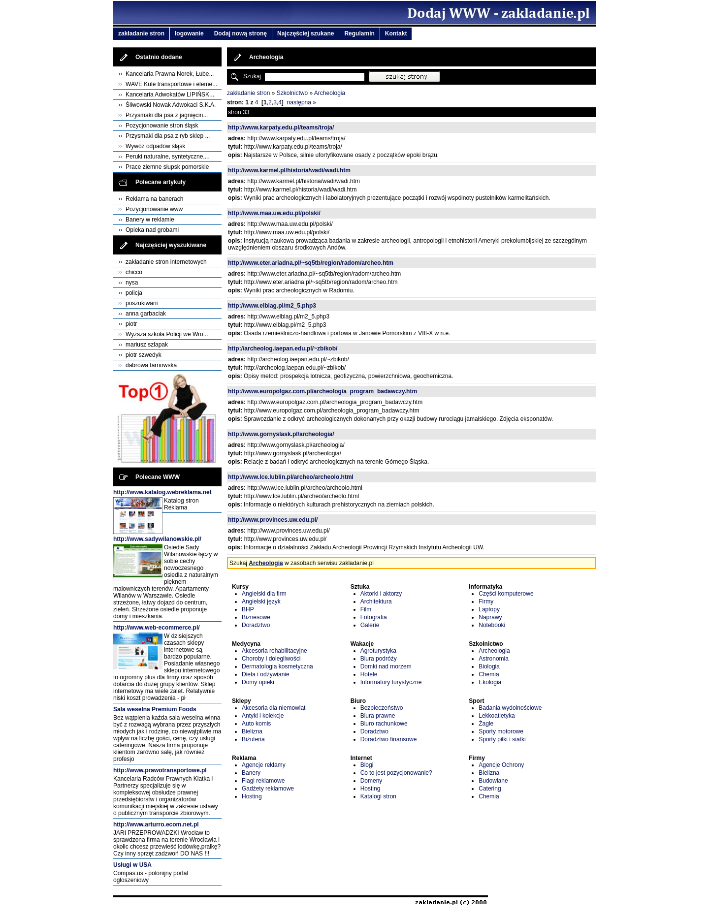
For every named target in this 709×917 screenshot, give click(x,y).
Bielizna (252, 731)
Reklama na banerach (154, 198)
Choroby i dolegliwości (271, 658)
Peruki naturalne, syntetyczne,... (168, 156)
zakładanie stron (141, 33)
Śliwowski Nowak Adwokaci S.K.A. (171, 104)
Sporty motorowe (501, 731)
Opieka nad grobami (152, 229)
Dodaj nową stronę (240, 33)
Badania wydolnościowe (510, 707)
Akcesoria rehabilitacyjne (274, 650)
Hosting (252, 796)
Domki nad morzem (386, 666)
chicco (134, 272)
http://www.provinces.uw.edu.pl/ (273, 519)
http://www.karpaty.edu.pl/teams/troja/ (281, 127)
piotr (131, 323)
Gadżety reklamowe (268, 788)
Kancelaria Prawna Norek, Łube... (170, 73)
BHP (248, 609)
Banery (251, 772)
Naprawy (490, 617)
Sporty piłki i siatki (502, 739)
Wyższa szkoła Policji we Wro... (167, 334)
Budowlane (493, 780)
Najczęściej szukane (305, 33)
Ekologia (490, 682)
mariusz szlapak (147, 344)
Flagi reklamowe (263, 780)
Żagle (486, 723)
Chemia (489, 674)
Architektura (376, 601)
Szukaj (252, 76)
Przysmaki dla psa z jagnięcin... (167, 115)
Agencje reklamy (264, 764)
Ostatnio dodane (158, 57)
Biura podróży (378, 658)
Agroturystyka (378, 650)
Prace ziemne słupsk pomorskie (167, 166)
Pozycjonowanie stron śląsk (162, 125)
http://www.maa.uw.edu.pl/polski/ (274, 213)
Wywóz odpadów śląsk (155, 146)
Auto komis (256, 723)
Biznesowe (256, 617)
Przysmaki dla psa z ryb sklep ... (168, 135)
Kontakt (396, 33)
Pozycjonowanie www (154, 209)
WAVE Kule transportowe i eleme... (171, 84)
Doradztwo (256, 625)
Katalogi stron (378, 796)
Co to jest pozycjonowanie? (396, 772)
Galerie (370, 625)
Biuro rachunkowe (384, 723)
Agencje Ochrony (501, 764)
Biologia (489, 666)
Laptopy (489, 609)
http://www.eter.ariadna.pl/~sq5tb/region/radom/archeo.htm (310, 262)
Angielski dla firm (264, 593)
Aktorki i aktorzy (381, 593)
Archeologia (329, 93)
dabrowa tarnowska (151, 365)
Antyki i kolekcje (263, 715)
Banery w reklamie (150, 219)
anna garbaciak (146, 313)
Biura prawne (377, 715)
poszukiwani (142, 303)
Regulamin (359, 33)
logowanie (189, 33)
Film (366, 609)
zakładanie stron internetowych (166, 261)
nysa (132, 282)
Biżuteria (253, 739)
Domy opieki (258, 682)
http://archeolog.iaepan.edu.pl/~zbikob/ (282, 348)
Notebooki (492, 625)
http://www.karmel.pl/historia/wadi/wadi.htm (289, 170)
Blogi (367, 764)
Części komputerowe (506, 593)
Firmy (486, 601)
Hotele (369, 674)
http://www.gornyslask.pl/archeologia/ (281, 434)
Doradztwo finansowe (388, 739)
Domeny (371, 780)
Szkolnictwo (292, 93)
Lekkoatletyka (497, 715)
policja (134, 292)
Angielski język (261, 601)
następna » (301, 102)
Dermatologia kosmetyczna (277, 666)
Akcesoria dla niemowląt (273, 707)
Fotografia (373, 617)
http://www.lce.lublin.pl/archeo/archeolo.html (291, 477)
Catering (490, 788)
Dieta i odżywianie (266, 674)
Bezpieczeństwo (381, 707)
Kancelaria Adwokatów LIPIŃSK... (170, 94)
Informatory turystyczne (391, 682)
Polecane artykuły (160, 182)
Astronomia (494, 658)
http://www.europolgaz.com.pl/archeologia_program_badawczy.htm (322, 391)
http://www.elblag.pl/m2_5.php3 (272, 305)
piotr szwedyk (143, 354)
